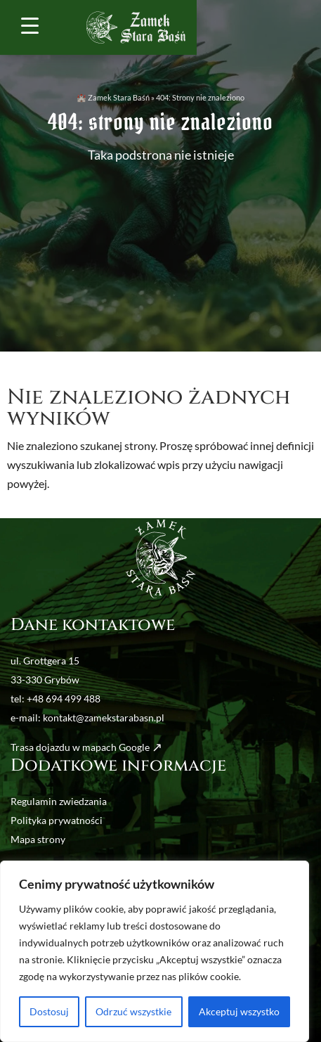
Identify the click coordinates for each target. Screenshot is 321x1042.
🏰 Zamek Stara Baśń (113, 97)
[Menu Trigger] (30, 25)
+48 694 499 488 (63, 699)
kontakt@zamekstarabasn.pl (103, 717)
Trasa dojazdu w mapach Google (80, 747)
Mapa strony (38, 839)
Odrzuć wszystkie (133, 1011)
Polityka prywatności (57, 820)
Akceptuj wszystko (239, 1011)
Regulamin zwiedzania (59, 801)
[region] (154, 951)
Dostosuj (49, 1011)
